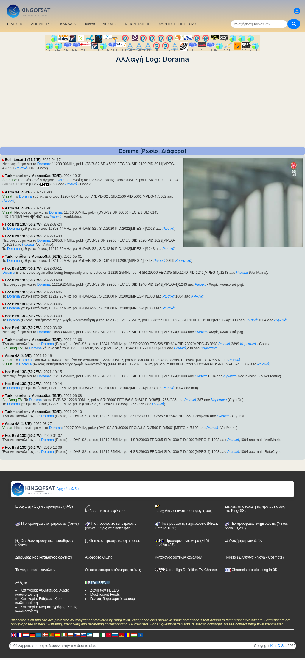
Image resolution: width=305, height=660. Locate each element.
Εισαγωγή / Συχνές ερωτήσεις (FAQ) (44, 506)
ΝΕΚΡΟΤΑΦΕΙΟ (138, 24)
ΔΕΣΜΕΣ (110, 24)
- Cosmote (274, 557)
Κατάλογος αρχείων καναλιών (178, 557)
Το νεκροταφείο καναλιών (35, 570)
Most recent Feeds (105, 594)
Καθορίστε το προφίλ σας (105, 508)
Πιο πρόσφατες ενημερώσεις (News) (47, 523)
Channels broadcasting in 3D (251, 570)
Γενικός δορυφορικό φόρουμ (112, 599)
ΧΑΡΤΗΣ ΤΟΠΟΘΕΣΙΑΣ (177, 24)
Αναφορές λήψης (98, 557)
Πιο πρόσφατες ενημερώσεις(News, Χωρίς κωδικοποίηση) (110, 525)
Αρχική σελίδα (45, 489)
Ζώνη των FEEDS (104, 590)
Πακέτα (89, 24)
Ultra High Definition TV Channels (187, 570)
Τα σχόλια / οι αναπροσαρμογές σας (183, 508)
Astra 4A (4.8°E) (18, 192)
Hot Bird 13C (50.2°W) (23, 224)
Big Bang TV (12, 348)
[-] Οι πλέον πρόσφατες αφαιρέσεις (113, 541)
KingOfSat (278, 646)
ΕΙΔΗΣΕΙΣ (15, 24)
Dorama (43, 164)
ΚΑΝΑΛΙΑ (68, 24)
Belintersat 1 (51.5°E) (23, 160)
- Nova (259, 557)
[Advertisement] (152, 105)
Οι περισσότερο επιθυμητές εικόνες (113, 570)
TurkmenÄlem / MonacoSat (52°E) (33, 176)
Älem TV (9, 180)
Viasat (7, 196)
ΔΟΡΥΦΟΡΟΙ (41, 24)
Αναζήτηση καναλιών (243, 541)
